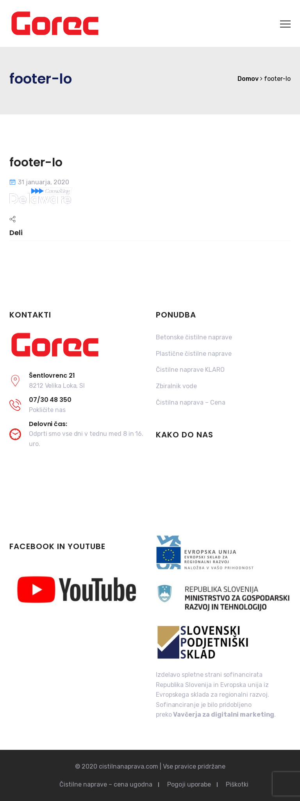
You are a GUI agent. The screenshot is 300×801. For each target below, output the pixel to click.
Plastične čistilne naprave (194, 353)
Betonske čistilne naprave (194, 337)
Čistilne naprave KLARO (190, 369)
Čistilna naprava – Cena (190, 402)
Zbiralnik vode (176, 386)
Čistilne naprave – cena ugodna (105, 784)
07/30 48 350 (50, 399)
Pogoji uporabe (189, 784)
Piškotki (237, 784)
